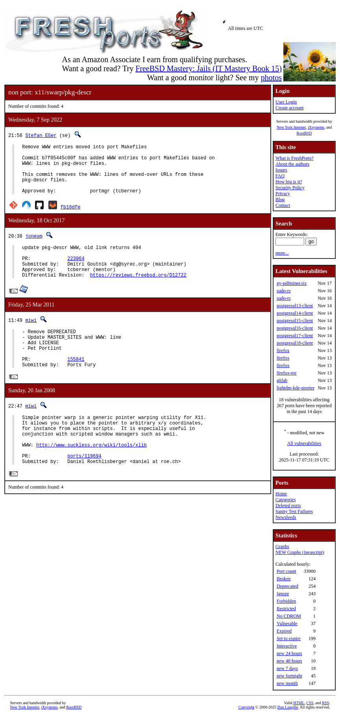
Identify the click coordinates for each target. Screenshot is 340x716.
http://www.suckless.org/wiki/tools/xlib (91, 478)
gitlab (282, 380)
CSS (310, 703)
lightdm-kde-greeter (295, 388)
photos (271, 77)
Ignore (283, 593)
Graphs (282, 546)
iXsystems (316, 127)
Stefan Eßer (40, 135)
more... (282, 253)
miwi (31, 337)
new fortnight (289, 676)
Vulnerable (287, 623)
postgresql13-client (295, 305)
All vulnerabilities (304, 443)
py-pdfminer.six (292, 283)
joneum (33, 246)
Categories (285, 499)
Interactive (287, 646)
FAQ (280, 176)
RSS (325, 703)
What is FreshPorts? (294, 158)
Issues (281, 170)
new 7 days (287, 668)
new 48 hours (289, 661)
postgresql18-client (295, 343)
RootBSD (304, 133)
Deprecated (287, 586)
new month (287, 683)
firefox (283, 350)
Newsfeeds (285, 517)
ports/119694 (84, 491)
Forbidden (286, 601)
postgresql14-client (295, 313)
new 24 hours (289, 653)
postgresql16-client (295, 328)
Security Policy (290, 187)
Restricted (286, 608)
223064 (75, 272)
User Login (286, 102)
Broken (283, 578)
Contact (282, 205)
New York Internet (291, 127)
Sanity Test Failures (294, 511)
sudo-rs (283, 290)
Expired (284, 631)
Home (281, 493)
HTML (298, 703)
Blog (280, 199)
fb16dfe (70, 217)
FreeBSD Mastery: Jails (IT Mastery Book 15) (208, 68)
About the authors (292, 164)
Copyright (246, 707)
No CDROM (289, 616)
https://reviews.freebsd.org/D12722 (138, 292)
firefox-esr (287, 373)
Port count (286, 571)
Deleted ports (288, 505)
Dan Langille (287, 707)
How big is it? (288, 182)
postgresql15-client (295, 320)
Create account (289, 108)
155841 (75, 383)
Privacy (282, 193)
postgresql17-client (295, 335)
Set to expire (289, 638)
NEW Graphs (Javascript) (299, 552)
